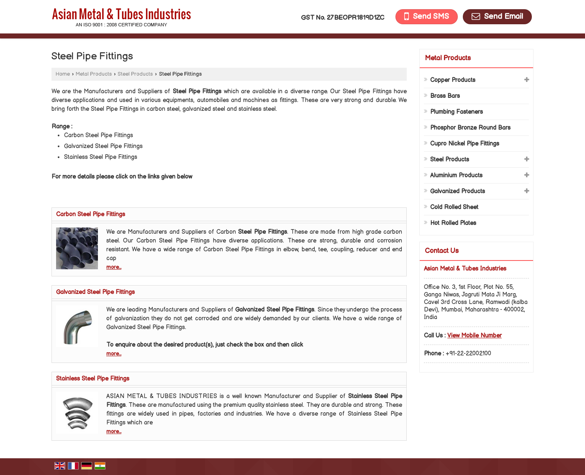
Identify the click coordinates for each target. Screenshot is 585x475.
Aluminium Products (456, 175)
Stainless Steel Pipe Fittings (92, 378)
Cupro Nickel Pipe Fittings (464, 143)
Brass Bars (445, 96)
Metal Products (94, 74)
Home (63, 74)
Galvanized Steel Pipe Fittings (95, 292)
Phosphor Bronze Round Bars (470, 127)
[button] (474, 335)
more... (113, 267)
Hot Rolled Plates (453, 223)
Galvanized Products (457, 191)
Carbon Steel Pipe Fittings (90, 214)
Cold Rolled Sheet (454, 207)
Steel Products (135, 74)
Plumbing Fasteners (456, 111)
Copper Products (452, 80)
